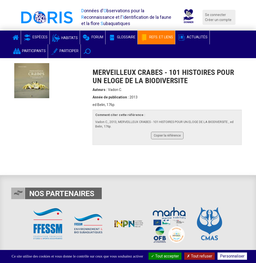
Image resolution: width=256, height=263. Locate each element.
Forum (92, 37)
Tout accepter (165, 256)
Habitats (65, 38)
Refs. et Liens (156, 37)
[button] (87, 51)
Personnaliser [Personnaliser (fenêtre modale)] (232, 256)
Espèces (35, 37)
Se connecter (215, 15)
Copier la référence (167, 135)
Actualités (192, 37)
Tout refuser (199, 256)
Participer (64, 51)
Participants (29, 51)
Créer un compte (218, 20)
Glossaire (122, 37)
